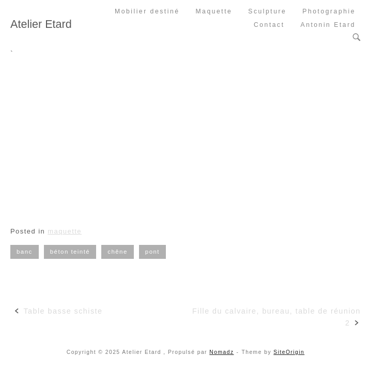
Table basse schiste (62, 311)
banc (25, 252)
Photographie (328, 11)
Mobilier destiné (147, 11)
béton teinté (70, 252)
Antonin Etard (327, 24)
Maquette (213, 11)
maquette (65, 231)
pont (152, 252)
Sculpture (267, 11)
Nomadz (221, 352)
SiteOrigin (288, 352)
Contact (269, 24)
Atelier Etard (41, 24)
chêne (117, 252)
